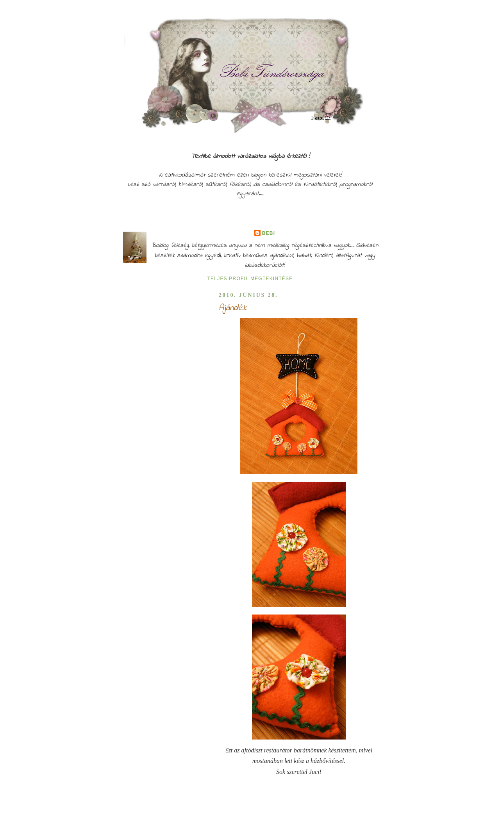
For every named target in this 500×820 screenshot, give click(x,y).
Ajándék (232, 308)
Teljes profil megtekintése (250, 278)
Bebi (268, 233)
